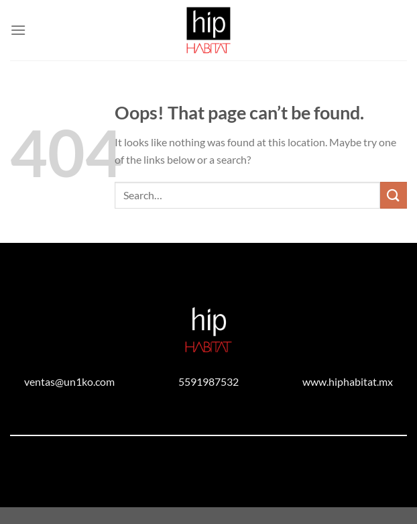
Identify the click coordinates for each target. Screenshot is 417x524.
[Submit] (393, 195)
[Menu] (18, 29)
